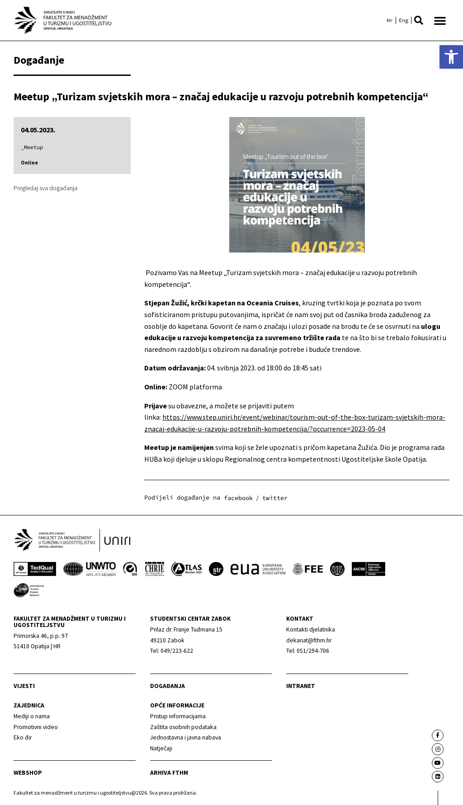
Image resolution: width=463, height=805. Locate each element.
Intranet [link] (300, 686)
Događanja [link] (167, 686)
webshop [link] (28, 773)
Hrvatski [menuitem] (390, 20)
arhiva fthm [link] (169, 773)
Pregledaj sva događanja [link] (45, 188)
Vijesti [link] (24, 686)
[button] (418, 20)
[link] (451, 57)
